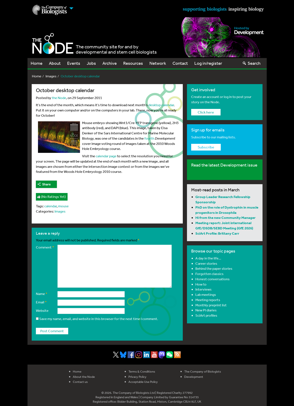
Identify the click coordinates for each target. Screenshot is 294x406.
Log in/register (208, 63)
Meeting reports (207, 300)
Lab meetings (205, 294)
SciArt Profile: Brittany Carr (217, 233)
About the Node (84, 377)
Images (51, 76)
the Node (59, 97)
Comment (45, 247)
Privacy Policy (137, 377)
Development (193, 377)
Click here (206, 112)
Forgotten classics (209, 273)
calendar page (106, 156)
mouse (63, 206)
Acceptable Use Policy (143, 382)
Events (73, 63)
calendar (50, 206)
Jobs (91, 63)
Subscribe (206, 147)
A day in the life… (208, 258)
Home (36, 63)
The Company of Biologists (202, 371)
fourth (149, 138)
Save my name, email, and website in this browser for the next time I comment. (98, 318)
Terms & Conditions (141, 371)
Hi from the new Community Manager (225, 217)
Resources (133, 63)
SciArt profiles (206, 315)
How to (200, 284)
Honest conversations (212, 279)
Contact (180, 63)
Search (251, 63)
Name (41, 293)
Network (157, 63)
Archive (109, 63)
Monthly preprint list (211, 305)
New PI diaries (206, 310)
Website (42, 310)
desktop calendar (161, 105)
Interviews (203, 289)
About (55, 63)
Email (41, 302)
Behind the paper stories (213, 268)
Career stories (206, 263)
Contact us (80, 382)
